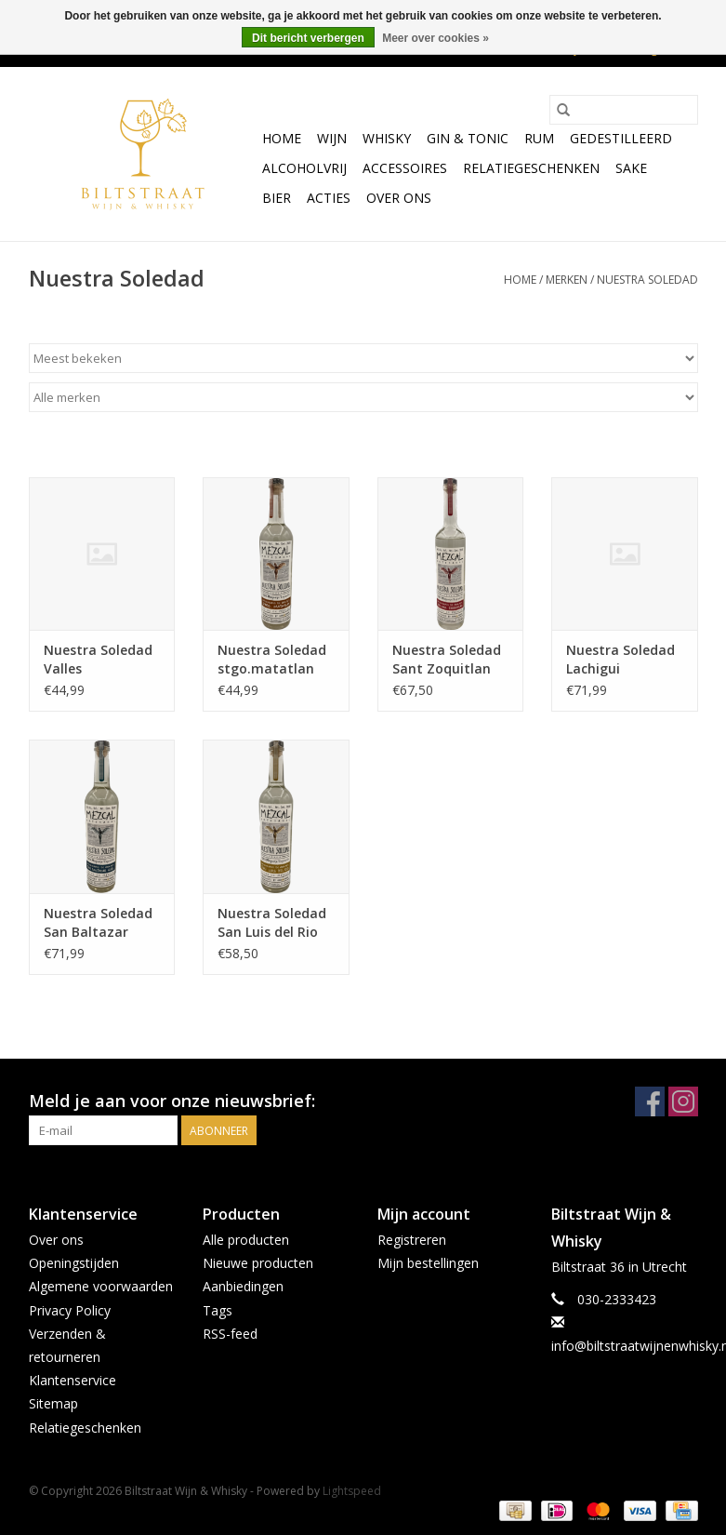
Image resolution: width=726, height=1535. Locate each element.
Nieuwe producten (258, 1263)
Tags (217, 1310)
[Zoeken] (623, 110)
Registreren (411, 1239)
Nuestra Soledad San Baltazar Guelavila (98, 922)
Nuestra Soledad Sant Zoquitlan (446, 659)
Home (281, 138)
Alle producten (246, 1239)
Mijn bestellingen (428, 1263)
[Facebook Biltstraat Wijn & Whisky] (650, 1101)
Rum (539, 138)
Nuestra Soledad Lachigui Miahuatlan (620, 659)
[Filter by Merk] (363, 397)
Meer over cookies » (435, 38)
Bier (276, 198)
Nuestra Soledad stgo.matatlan (272, 659)
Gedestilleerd (621, 138)
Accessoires (405, 168)
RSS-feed (230, 1333)
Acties (328, 198)
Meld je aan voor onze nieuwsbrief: (172, 1101)
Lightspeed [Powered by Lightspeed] (352, 1491)
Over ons (398, 198)
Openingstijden (74, 1263)
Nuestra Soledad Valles (98, 659)
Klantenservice (72, 1380)
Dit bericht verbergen (308, 38)
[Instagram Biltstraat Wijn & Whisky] (683, 1101)
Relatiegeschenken (531, 168)
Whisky (387, 138)
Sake (631, 168)
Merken (566, 279)
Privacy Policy (70, 1310)
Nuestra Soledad (647, 279)
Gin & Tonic (467, 138)
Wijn (332, 138)
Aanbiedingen (243, 1286)
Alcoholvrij (304, 168)
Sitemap (53, 1403)
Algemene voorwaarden (101, 1286)
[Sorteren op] (363, 358)
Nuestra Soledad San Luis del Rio (272, 922)
